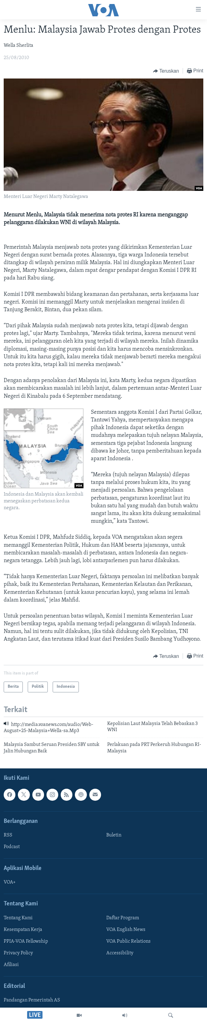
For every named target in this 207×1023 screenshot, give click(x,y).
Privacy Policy (18, 953)
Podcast (12, 846)
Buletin (113, 835)
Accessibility (119, 953)
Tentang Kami (18, 918)
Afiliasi (11, 964)
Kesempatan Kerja (23, 929)
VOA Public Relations (128, 941)
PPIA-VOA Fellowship (26, 941)
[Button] (166, 71)
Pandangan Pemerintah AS (32, 1000)
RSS (8, 835)
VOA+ (10, 882)
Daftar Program (122, 918)
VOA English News (125, 929)
